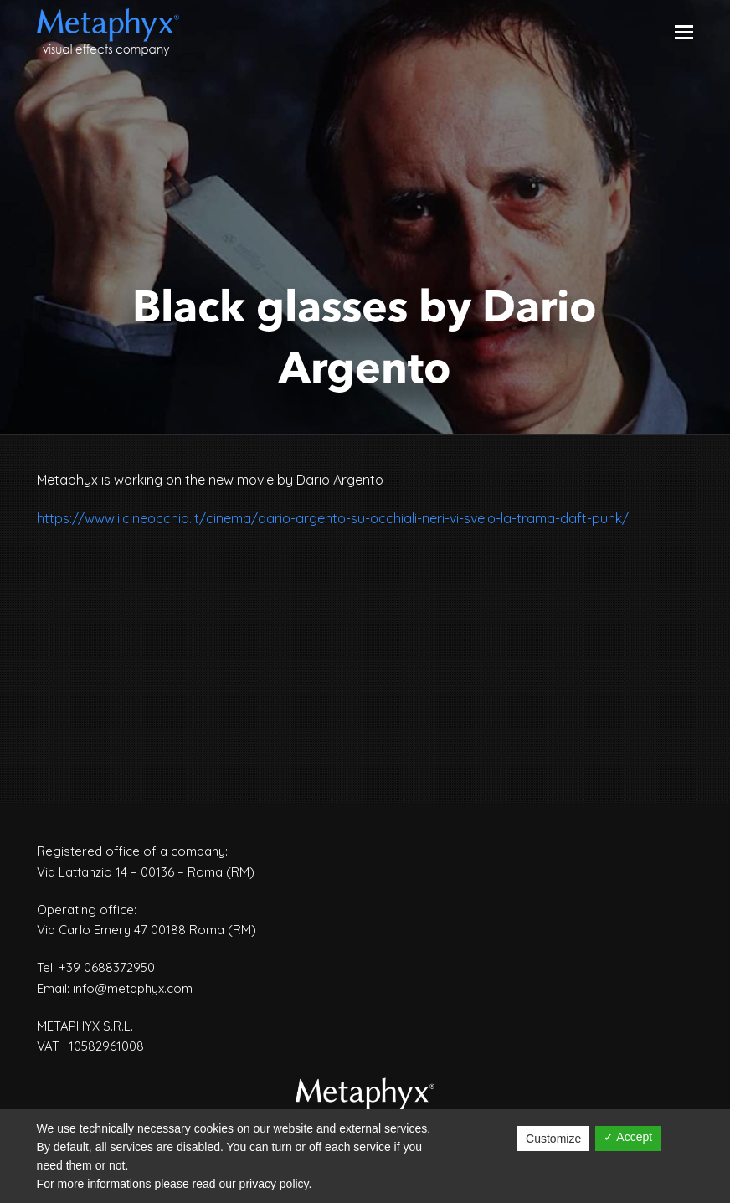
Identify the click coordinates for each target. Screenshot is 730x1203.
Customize (553, 1138)
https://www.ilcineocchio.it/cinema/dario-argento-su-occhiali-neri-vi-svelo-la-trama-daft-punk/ (333, 518)
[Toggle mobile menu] (684, 31)
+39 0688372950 (107, 967)
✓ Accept (628, 1137)
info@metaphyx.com (133, 988)
